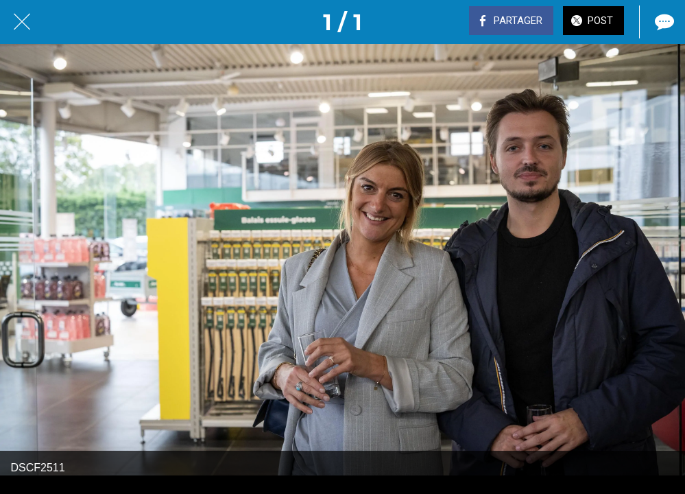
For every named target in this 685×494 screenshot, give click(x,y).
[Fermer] (22, 22)
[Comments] (663, 21)
